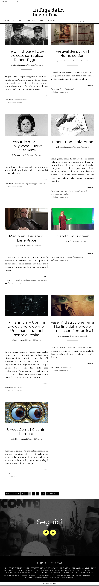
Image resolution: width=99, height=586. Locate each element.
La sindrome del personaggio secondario (30, 185)
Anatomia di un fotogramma (71, 259)
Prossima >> (52, 495)
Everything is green (72, 238)
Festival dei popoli (67, 91)
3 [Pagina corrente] (29, 495)
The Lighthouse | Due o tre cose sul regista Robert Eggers (26, 57)
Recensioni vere (20, 101)
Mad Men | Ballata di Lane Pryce (26, 240)
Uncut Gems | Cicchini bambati (26, 433)
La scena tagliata (66, 193)
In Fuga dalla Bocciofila (19, 568)
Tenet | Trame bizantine (72, 143)
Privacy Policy (64, 568)
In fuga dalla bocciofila (48, 12)
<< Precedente (12, 495)
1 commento (12, 478)
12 (43, 495)
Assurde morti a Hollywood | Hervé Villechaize (27, 147)
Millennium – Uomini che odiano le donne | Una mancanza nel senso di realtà (27, 330)
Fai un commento (15, 104)
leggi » (44, 97)
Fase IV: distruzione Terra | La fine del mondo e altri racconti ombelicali (72, 328)
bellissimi (18, 389)
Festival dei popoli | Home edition (72, 55)
